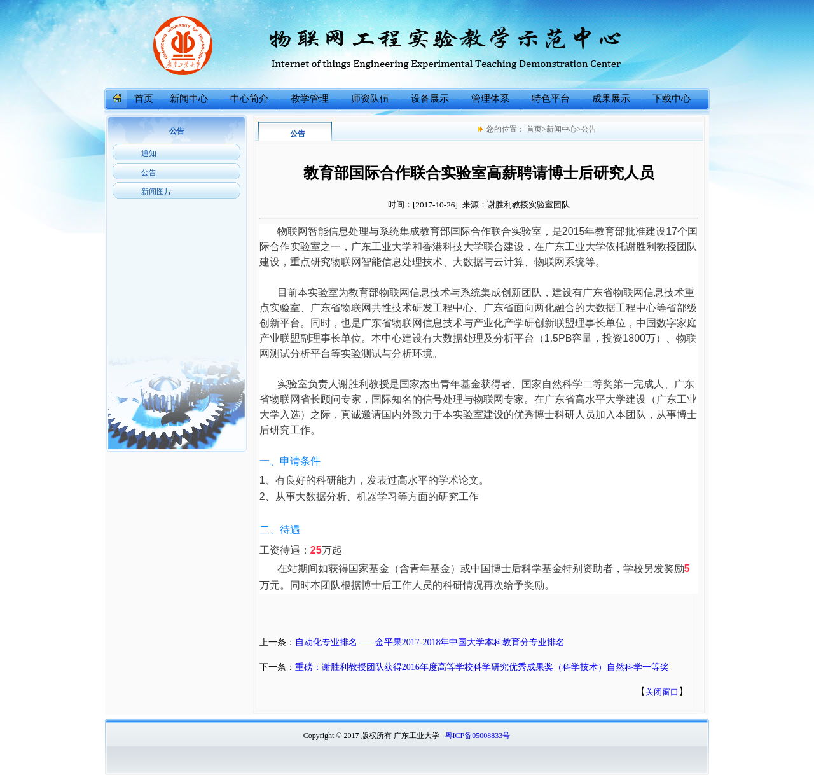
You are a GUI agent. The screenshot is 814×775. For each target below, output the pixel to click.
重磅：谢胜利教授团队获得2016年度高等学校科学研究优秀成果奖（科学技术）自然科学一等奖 (482, 667)
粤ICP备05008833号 (478, 735)
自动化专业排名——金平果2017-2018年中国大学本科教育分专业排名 (430, 642)
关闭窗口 (662, 692)
